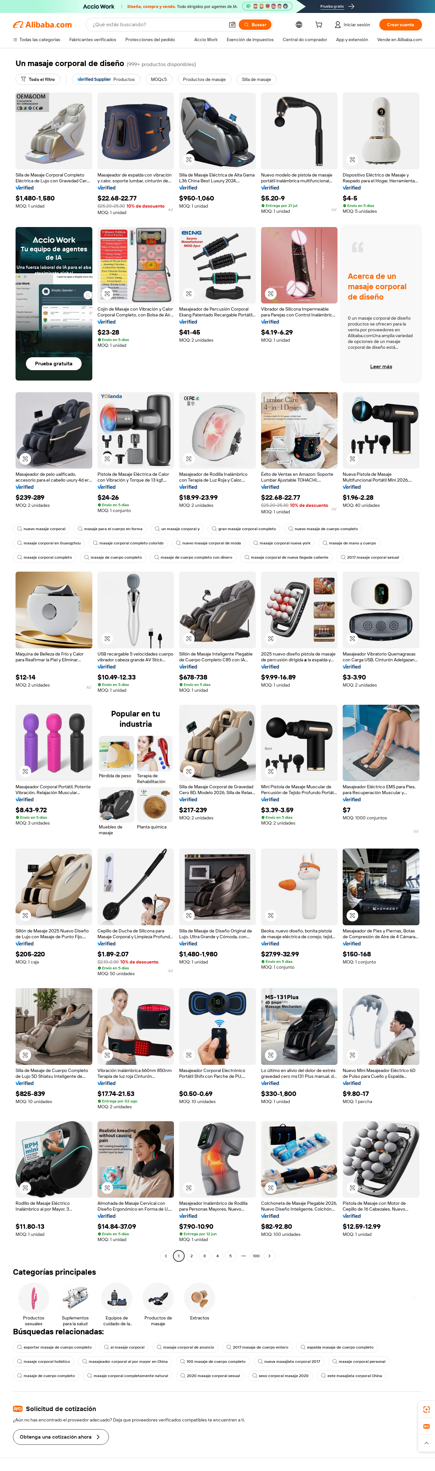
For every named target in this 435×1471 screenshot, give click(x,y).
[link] (426, 1409)
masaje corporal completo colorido (128, 543)
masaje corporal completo (44, 557)
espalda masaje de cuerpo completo (337, 1347)
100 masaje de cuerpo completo (213, 1361)
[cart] (320, 25)
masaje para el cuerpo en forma (110, 528)
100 (256, 1256)
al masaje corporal (124, 1347)
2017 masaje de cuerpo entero (257, 1347)
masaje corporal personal (358, 1361)
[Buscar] (255, 24)
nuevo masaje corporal (41, 528)
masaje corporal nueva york (281, 543)
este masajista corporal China (351, 1375)
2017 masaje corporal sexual (370, 557)
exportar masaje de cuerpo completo (54, 1347)
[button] (232, 25)
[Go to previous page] (166, 1256)
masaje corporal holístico (43, 1361)
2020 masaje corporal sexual (210, 1375)
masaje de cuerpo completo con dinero (193, 557)
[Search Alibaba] (158, 24)
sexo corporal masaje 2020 (280, 1375)
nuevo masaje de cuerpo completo (323, 528)
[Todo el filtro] (38, 79)
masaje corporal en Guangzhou (49, 543)
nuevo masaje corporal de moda (208, 543)
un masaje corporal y (177, 528)
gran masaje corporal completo (244, 528)
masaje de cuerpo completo (113, 557)
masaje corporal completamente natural (127, 1375)
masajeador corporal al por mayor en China (125, 1361)
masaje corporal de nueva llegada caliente (286, 557)
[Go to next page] (269, 1256)
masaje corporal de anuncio (185, 1347)
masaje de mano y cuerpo (349, 543)
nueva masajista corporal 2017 (289, 1361)
